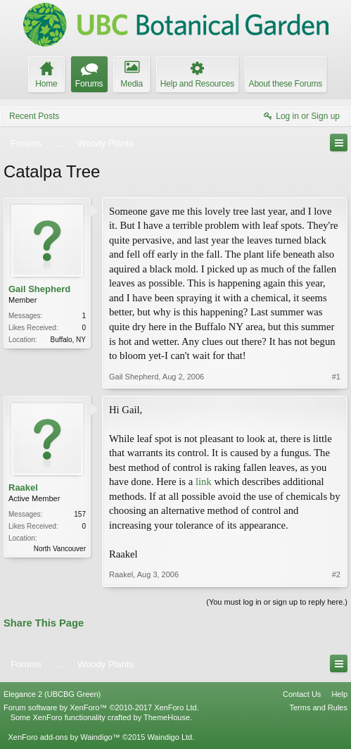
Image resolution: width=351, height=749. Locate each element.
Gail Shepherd (39, 289)
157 (80, 514)
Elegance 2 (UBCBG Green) (52, 694)
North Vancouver (60, 549)
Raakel (23, 487)
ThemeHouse (166, 717)
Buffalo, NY (68, 340)
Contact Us (302, 694)
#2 (336, 574)
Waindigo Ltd (169, 737)
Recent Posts (34, 116)
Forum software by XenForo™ (101, 707)
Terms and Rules (318, 707)
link (204, 481)
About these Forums (285, 84)
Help (339, 694)
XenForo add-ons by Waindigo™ (64, 737)
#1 (336, 376)
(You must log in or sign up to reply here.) (276, 602)
